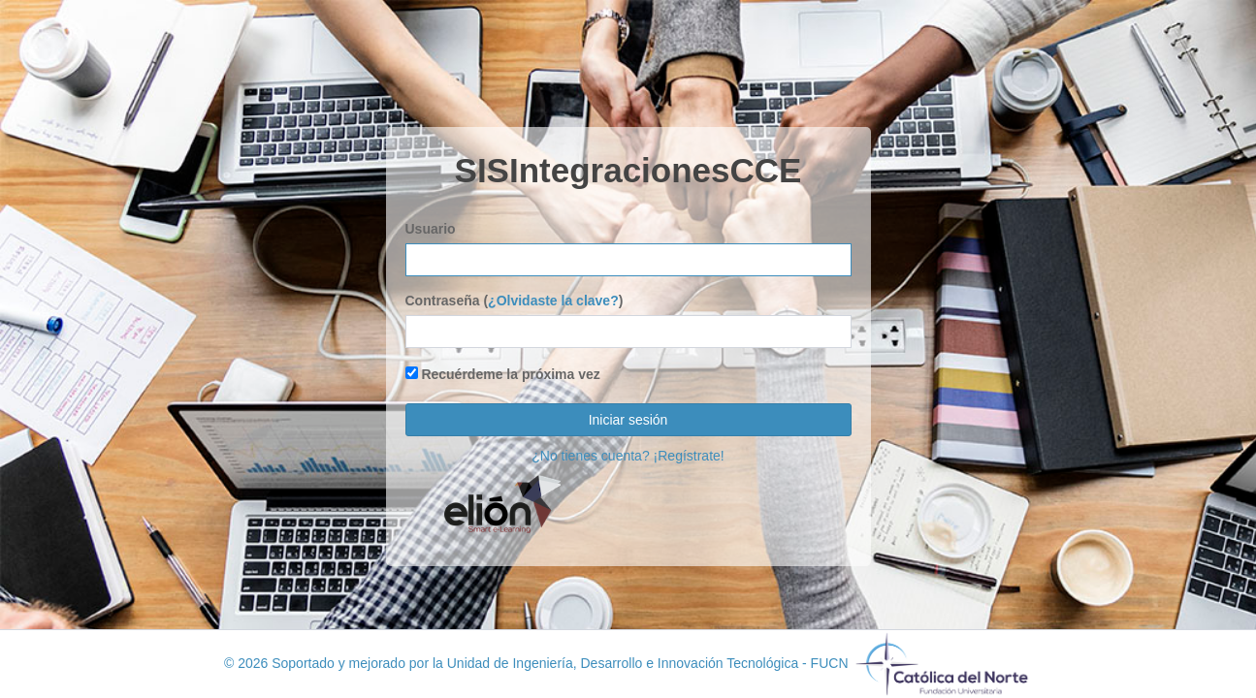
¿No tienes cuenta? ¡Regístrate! (627, 455)
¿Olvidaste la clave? (553, 300)
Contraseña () (514, 300)
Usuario (430, 229)
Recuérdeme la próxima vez (502, 374)
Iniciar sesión (628, 420)
